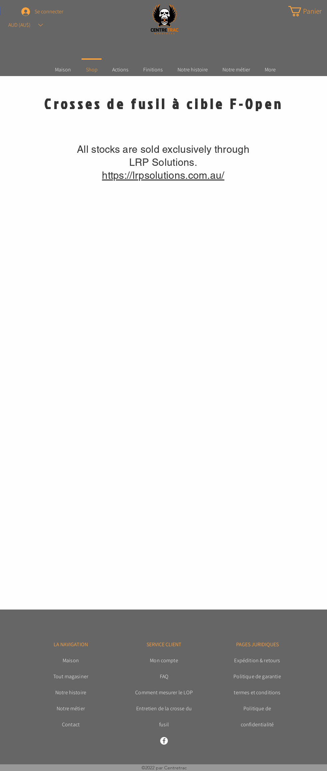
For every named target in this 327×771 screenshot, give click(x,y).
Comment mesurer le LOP (164, 692)
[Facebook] (164, 741)
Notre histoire (70, 692)
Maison (71, 660)
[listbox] (25, 25)
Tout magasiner (70, 676)
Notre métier (71, 708)
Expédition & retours (257, 660)
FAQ (164, 676)
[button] (25, 25)
